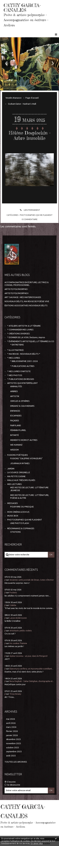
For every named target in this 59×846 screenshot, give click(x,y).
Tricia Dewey (15, 694)
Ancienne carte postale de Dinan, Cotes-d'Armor (31, 580)
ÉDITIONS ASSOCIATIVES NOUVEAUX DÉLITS (26, 305)
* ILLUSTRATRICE (15, 350)
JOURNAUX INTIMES (20, 463)
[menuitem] (15, 97)
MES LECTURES (14, 484)
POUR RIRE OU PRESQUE (22, 507)
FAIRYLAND (15, 425)
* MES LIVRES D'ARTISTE (19, 371)
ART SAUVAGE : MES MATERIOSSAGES (23, 297)
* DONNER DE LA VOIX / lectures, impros (26, 337)
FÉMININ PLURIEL (18, 430)
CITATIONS (15, 532)
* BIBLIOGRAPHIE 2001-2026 (24, 361)
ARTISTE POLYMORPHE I (16, 289)
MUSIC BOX (12, 516)
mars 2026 (11, 727)
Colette (12, 605)
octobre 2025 (12, 747)
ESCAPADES (16, 415)
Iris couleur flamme (18, 643)
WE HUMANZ (16, 445)
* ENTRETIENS (17, 345)
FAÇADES (14, 420)
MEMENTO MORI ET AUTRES (23, 440)
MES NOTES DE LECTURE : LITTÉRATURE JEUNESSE (29, 488)
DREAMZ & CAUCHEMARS (22, 406)
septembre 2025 (14, 751)
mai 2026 (10, 719)
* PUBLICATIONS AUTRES (22, 366)
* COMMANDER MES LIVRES (20, 329)
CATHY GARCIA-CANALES (22, 7)
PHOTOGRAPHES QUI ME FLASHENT (36, 215)
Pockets (13, 592)
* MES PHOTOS (14, 375)
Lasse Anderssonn (18, 618)
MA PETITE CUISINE (16, 476)
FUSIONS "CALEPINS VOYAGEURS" (26, 458)
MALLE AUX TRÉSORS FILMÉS (21, 480)
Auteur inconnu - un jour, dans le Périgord (28, 656)
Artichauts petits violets (20, 630)
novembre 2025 (13, 743)
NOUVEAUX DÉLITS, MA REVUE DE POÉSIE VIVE (27, 301)
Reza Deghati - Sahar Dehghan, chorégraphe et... (31, 681)
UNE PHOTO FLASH (19, 523)
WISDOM (14, 450)
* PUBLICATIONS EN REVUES (20, 379)
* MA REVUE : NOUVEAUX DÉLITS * (23, 354)
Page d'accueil (32, 98)
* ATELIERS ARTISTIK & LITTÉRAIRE (24, 326)
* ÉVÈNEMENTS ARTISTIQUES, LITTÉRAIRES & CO (30, 341)
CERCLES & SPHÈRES (20, 401)
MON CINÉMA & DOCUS (18, 512)
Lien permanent (29, 210)
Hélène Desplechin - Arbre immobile (30, 135)
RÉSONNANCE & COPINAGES (20, 528)
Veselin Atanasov (14, 98)
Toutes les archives (16, 762)
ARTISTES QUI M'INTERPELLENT (22, 383)
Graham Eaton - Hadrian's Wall (22, 104)
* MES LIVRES (13, 358)
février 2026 (12, 731)
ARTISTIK (14, 396)
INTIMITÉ (14, 435)
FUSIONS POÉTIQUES (17, 455)
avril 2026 (11, 723)
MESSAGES (12, 503)
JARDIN (10, 468)
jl (5, 580)
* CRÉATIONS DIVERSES (18, 333)
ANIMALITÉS (16, 386)
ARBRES (14, 391)
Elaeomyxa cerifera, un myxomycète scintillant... (31, 669)
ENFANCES (15, 411)
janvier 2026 (12, 735)
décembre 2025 (13, 739)
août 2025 (11, 755)
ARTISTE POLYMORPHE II (16, 293)
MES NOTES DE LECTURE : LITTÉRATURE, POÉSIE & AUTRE (29, 496)
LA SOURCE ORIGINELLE (18, 472)
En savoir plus (37, 843)
